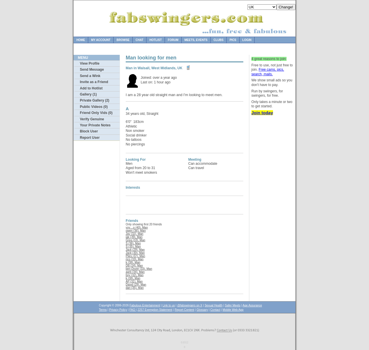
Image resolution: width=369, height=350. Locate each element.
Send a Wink (90, 76)
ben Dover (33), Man (139, 268)
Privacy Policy (118, 309)
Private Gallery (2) (94, 100)
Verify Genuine (92, 119)
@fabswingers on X (189, 305)
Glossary (202, 309)
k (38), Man (133, 262)
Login (247, 40)
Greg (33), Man (135, 240)
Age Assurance (252, 305)
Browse (122, 40)
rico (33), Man (135, 259)
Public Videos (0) (94, 107)
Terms (103, 309)
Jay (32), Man (134, 233)
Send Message (92, 70)
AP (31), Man (134, 281)
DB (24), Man (134, 265)
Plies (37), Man (135, 256)
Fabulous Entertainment (144, 305)
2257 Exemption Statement (155, 309)
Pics (232, 40)
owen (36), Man (136, 230)
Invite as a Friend (94, 82)
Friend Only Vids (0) (96, 113)
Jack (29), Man (135, 249)
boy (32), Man (135, 275)
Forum (173, 40)
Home (80, 40)
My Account (100, 40)
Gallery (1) (88, 94)
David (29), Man (136, 284)
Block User (89, 131)
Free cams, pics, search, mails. (267, 72)
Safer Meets (232, 305)
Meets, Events (196, 40)
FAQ (132, 309)
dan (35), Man (135, 287)
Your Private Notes (95, 125)
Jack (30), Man (135, 252)
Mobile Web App (233, 309)
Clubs (218, 40)
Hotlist (155, 40)
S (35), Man (133, 246)
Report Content (184, 309)
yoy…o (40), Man (137, 227)
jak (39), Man (134, 237)
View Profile (89, 63)
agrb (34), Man (135, 272)
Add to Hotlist (91, 88)
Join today (262, 112)
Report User (90, 138)
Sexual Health (214, 305)
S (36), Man (133, 243)
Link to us (169, 305)
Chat (139, 40)
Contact (215, 309)
